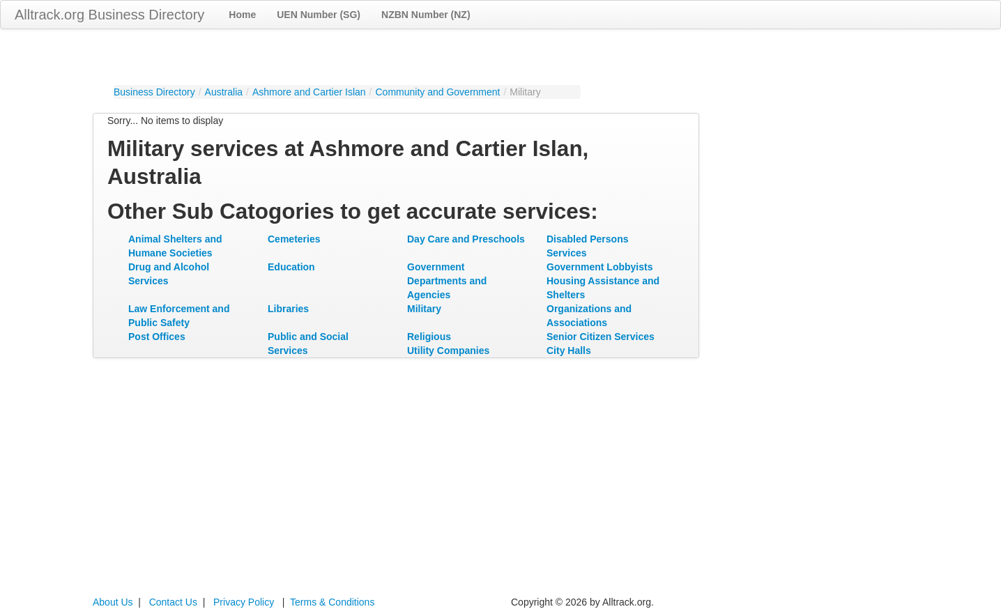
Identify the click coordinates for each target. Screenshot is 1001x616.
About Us (113, 602)
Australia (224, 92)
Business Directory (154, 92)
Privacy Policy (243, 602)
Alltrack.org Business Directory (109, 14)
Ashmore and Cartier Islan (309, 92)
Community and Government (437, 92)
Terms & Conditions (332, 602)
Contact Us (173, 602)
